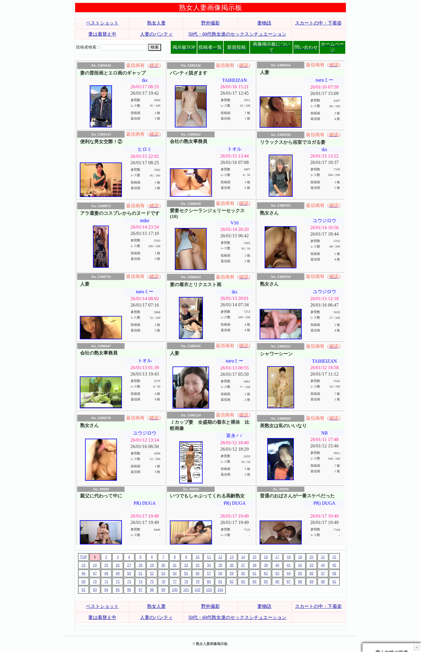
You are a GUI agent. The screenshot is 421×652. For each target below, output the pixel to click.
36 (232, 565)
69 (83, 582)
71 (106, 582)
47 (95, 573)
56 (197, 573)
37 (243, 565)
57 (209, 573)
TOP (83, 557)
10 (197, 557)
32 (186, 565)
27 (129, 565)
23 (83, 565)
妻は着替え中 (102, 34)
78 (186, 582)
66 (311, 573)
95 (118, 590)
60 (243, 573)
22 (334, 557)
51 (140, 573)
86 (277, 582)
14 (243, 557)
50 (129, 573)
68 (334, 573)
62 (266, 573)
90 (323, 582)
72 (118, 582)
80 (209, 582)
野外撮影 (210, 22)
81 (220, 582)
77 (175, 582)
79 (197, 582)
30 (163, 565)
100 (174, 590)
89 (311, 582)
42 (300, 565)
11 (209, 557)
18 (289, 557)
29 (152, 565)
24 (95, 565)
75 (152, 582)
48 (106, 573)
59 (232, 573)
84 (254, 582)
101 (186, 590)
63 (277, 573)
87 (289, 582)
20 (311, 557)
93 (95, 590)
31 (175, 565)
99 (163, 590)
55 (186, 573)
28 (140, 565)
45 (334, 565)
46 (83, 573)
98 (152, 590)
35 (220, 565)
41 (289, 565)
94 (106, 590)
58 (220, 573)
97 (140, 590)
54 (175, 573)
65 (300, 573)
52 (152, 573)
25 (106, 565)
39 (266, 565)
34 (209, 565)
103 (209, 590)
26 (118, 565)
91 (334, 582)
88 (300, 582)
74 (140, 582)
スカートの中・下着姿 (318, 22)
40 (277, 565)
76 (163, 582)
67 (323, 573)
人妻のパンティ (156, 34)
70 (95, 582)
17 (277, 557)
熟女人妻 (156, 22)
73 (129, 582)
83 (243, 582)
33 (197, 565)
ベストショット (102, 22)
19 (300, 557)
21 (323, 557)
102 (197, 590)
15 (254, 557)
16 (266, 557)
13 (232, 557)
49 (118, 573)
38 (254, 565)
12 (220, 557)
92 (83, 590)
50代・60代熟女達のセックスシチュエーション (237, 34)
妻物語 (264, 22)
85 (266, 582)
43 (311, 565)
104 (220, 590)
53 (163, 573)
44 (323, 565)
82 (232, 582)
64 (289, 573)
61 (254, 573)
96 (129, 590)
